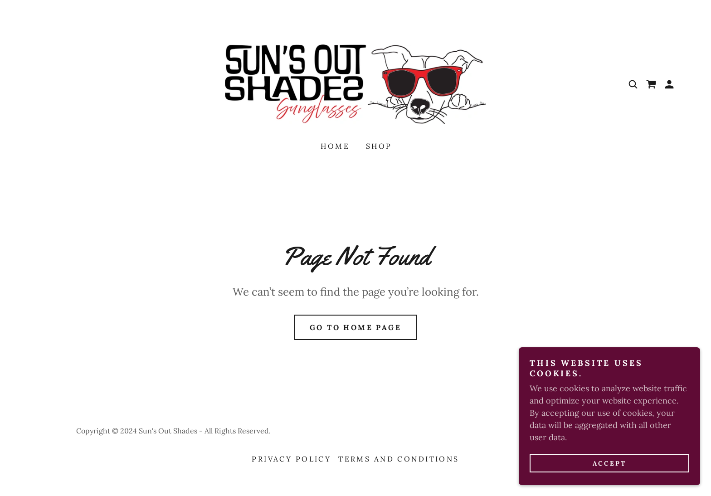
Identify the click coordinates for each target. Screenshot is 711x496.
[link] (355, 83)
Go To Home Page (355, 327)
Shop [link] (379, 146)
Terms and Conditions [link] (398, 458)
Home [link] (335, 146)
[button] (669, 84)
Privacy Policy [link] (291, 458)
